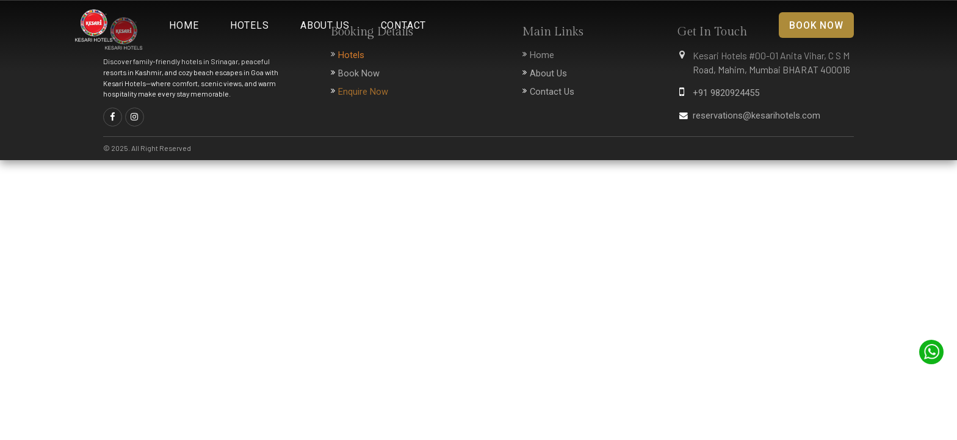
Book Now (816, 25)
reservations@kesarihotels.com (756, 115)
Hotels (249, 25)
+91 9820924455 (726, 92)
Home (183, 25)
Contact (404, 25)
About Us (324, 25)
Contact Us (552, 91)
